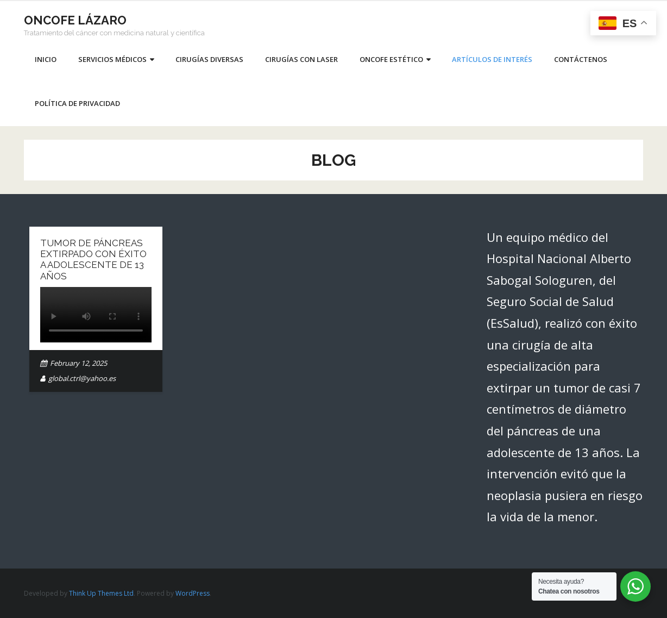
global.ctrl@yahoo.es (82, 378)
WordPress (192, 593)
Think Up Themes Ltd (101, 593)
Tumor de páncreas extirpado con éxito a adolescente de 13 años (93, 260)
